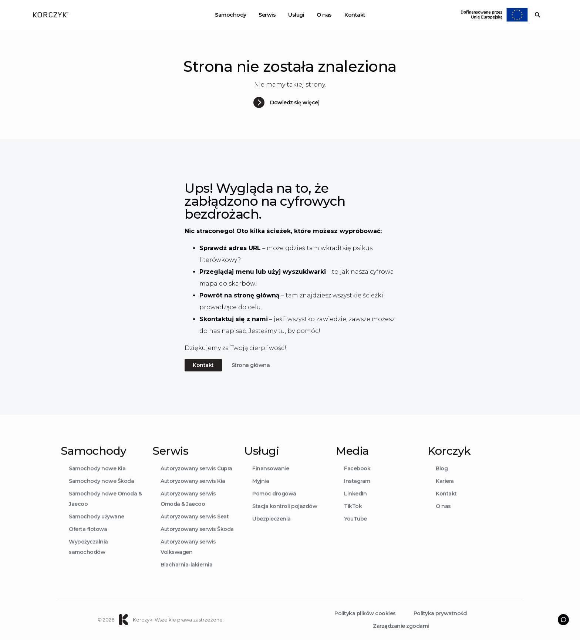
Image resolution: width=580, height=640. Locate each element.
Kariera (445, 491)
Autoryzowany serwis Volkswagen (188, 557)
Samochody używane (96, 526)
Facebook (357, 478)
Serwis (267, 14)
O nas (324, 14)
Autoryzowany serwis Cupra (196, 478)
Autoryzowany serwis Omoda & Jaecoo (188, 509)
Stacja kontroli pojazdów (284, 516)
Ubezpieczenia (271, 529)
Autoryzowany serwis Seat (195, 526)
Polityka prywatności (441, 613)
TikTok (353, 516)
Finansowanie (270, 478)
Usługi (296, 14)
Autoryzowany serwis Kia (193, 491)
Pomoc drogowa (274, 504)
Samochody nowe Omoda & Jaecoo (105, 509)
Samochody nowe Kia (97, 478)
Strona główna (251, 365)
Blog (442, 478)
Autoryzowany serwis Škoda (197, 539)
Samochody (230, 14)
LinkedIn (355, 504)
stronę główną (257, 295)
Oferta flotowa (88, 539)
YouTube (355, 529)
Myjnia (260, 491)
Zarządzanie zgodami (401, 626)
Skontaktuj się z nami (233, 319)
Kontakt (354, 14)
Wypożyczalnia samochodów (88, 557)
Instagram (357, 491)
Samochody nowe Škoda (101, 491)
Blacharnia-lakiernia (186, 575)
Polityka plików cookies (365, 613)
